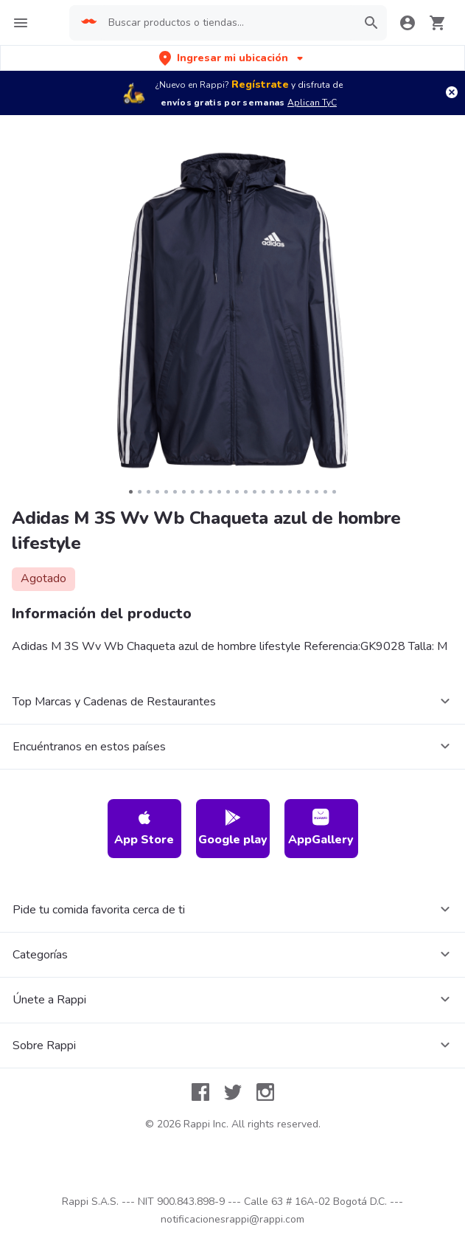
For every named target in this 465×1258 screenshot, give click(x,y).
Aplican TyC (312, 102)
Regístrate (260, 84)
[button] (232, 58)
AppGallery (321, 828)
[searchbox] (227, 23)
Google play (233, 828)
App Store (144, 828)
